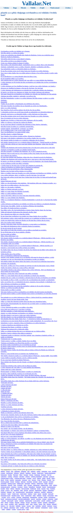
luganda (9, 492)
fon (53, 480)
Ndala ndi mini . (5, 391)
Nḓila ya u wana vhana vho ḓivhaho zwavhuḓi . (15, 191)
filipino (44, 480)
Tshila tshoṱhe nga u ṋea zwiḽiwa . (11, 254)
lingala (45, 490)
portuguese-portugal (11, 499)
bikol (20, 475)
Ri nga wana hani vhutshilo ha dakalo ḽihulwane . (15, 360)
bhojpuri (15, 475)
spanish (45, 502)
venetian (37, 507)
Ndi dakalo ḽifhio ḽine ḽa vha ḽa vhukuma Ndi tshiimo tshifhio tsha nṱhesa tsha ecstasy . (26, 433)
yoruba (14, 509)
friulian (17, 482)
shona (6, 502)
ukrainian (12, 507)
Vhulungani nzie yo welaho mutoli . (11, 339)
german (35, 482)
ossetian (18, 497)
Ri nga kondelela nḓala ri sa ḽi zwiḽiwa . (12, 78)
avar (49, 471)
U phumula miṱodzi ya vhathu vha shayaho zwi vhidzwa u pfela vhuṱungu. (23, 466)
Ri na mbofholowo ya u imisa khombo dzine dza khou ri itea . (19, 76)
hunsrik (10, 485)
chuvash (45, 476)
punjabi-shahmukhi (24, 499)
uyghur (22, 507)
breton (31, 475)
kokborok (33, 488)
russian (4, 500)
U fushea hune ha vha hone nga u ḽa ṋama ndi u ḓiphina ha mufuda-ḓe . (22, 165)
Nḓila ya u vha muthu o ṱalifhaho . (11, 187)
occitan (4, 497)
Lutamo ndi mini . (6, 388)
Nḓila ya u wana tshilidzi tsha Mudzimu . (13, 197)
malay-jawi (15, 494)
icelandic (20, 485)
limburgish (38, 490)
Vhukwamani (54, 8)
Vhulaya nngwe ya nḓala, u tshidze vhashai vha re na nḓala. (18, 341)
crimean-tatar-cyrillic (7, 478)
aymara (3, 473)
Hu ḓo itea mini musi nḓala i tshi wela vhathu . (15, 425)
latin (21, 490)
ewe (29, 480)
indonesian (36, 485)
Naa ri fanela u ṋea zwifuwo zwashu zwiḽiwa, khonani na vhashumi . (21, 136)
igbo (25, 485)
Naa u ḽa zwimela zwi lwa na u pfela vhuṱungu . (15, 118)
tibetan (49, 504)
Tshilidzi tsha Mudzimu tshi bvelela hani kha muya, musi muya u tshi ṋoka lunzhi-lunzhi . (27, 159)
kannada (38, 487)
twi (2, 507)
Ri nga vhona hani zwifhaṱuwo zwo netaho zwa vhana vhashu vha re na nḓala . (24, 216)
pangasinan (25, 497)
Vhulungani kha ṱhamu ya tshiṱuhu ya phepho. (14, 327)
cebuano (15, 476)
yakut (3, 509)
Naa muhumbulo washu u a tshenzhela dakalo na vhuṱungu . (18, 69)
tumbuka (38, 506)
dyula (6, 480)
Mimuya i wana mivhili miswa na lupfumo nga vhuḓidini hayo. (19, 353)
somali (40, 502)
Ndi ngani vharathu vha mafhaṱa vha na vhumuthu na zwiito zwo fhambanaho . (24, 106)
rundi (55, 499)
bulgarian (37, 475)
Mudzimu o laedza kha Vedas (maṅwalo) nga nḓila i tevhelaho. (19, 273)
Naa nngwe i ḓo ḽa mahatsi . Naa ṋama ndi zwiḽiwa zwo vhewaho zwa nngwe (23, 464)
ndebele (39, 495)
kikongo (17, 488)
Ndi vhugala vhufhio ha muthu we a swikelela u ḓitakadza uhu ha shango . (23, 140)
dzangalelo (4, 102)
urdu (17, 507)
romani (44, 499)
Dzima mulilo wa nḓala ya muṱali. (11, 290)
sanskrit (21, 500)
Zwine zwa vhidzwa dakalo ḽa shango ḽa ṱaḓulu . (15, 63)
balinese (16, 473)
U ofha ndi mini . (6, 390)
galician (23, 482)
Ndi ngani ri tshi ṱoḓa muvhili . (10, 447)
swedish (11, 504)
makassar (49, 492)
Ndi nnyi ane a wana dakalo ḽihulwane (12, 436)
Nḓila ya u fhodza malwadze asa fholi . (12, 189)
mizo (22, 495)
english (12, 480)
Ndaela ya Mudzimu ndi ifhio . (10, 400)
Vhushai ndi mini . (6, 395)
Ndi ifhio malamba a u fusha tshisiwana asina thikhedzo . (17, 311)
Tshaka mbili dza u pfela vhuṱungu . (11, 369)
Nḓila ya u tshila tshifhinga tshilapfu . (12, 193)
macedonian (29, 492)
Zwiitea (68, 8)
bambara (28, 473)
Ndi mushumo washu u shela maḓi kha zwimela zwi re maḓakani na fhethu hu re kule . (26, 218)
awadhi (54, 471)
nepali (44, 495)
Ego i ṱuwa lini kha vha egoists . (10, 421)
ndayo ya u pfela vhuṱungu (9, 108)
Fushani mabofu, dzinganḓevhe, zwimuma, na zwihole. (17, 128)
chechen (21, 476)
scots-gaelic (36, 500)
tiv (7, 506)
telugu (35, 504)
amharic (33, 471)
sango (16, 500)
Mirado (23, 8)
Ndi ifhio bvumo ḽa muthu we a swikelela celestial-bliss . (17, 126)
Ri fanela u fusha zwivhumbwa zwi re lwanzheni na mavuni (18, 344)
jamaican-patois (5, 487)
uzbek (27, 507)
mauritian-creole (5, 495)
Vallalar (6, 8)
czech (34, 478)
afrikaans (17, 471)
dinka (43, 478)
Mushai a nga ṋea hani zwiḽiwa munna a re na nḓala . (16, 171)
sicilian (11, 502)
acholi (8, 471)
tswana (29, 506)
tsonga (23, 506)
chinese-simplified (36, 476)
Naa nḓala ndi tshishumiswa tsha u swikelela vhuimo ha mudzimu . (20, 226)
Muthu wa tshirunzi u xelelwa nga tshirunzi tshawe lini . (17, 412)
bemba (10, 475)
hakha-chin (20, 483)
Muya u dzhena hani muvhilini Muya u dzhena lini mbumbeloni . (20, 422)
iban (14, 485)
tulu (33, 506)
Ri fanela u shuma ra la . (8, 348)
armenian (44, 471)
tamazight (21, 504)
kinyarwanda (25, 488)
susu (2, 504)
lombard (3, 492)
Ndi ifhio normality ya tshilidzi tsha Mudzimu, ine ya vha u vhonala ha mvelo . (24, 151)
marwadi (50, 494)
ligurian (31, 490)
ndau (34, 495)
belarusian (4, 475)
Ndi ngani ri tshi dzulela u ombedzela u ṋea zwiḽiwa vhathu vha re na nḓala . (23, 138)
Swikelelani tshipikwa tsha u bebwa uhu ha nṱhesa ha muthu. (19, 366)
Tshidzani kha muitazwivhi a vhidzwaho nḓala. (15, 329)
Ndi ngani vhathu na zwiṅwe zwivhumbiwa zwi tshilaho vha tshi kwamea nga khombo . (27, 292)
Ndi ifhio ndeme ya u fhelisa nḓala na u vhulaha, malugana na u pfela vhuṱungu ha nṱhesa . (28, 449)
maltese (30, 494)
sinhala (22, 502)
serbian (48, 500)
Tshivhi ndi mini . (6, 397)
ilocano (30, 485)
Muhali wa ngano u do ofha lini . (10, 426)
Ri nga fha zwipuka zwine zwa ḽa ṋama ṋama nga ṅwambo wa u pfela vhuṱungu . (25, 71)
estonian (24, 480)
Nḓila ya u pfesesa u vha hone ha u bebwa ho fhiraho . (17, 122)
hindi (45, 483)
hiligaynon (40, 483)
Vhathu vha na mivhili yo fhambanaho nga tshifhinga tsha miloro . (20, 104)
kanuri (44, 487)
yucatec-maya (21, 509)
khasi (7, 488)
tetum (40, 504)
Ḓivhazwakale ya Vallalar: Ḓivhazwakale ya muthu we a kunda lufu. (21, 371)
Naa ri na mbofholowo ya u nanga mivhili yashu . (15, 132)
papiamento (33, 497)
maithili (43, 492)
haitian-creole (12, 483)
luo (14, 492)
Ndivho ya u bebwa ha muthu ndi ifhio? (12, 288)
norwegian (50, 495)
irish (50, 485)
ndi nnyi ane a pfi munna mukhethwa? (12, 434)
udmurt (6, 507)
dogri (53, 478)
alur (28, 471)
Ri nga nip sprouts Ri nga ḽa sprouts (11, 228)
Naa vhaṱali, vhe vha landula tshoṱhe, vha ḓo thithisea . (17, 428)
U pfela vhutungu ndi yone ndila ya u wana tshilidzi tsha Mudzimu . (21, 367)
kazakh (3, 488)
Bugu (15, 8)
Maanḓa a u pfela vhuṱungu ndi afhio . (12, 402)
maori (39, 494)
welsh (55, 507)
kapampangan (51, 487)
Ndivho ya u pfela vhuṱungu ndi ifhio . (12, 405)
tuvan (55, 506)
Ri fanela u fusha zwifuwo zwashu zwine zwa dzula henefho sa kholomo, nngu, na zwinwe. (28, 346)
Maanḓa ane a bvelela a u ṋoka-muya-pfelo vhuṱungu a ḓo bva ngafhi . (22, 120)
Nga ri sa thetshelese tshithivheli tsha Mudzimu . (15, 255)
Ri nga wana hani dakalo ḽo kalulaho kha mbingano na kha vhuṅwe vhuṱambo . (24, 124)
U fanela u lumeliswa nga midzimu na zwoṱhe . (15, 325)
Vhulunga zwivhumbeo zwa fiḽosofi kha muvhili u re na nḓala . (19, 343)
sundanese (52, 502)
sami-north (10, 500)
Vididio (33, 8)
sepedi (43, 500)
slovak (28, 502)
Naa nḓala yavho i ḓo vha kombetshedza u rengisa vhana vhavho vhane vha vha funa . (26, 210)
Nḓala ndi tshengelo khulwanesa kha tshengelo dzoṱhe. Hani (19, 212)
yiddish (8, 509)
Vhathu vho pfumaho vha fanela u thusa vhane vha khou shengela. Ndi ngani (23, 375)
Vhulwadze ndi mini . (7, 382)
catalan (10, 476)
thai (44, 504)
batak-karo (40, 473)
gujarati (51, 482)
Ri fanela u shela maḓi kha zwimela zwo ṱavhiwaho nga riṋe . (19, 373)
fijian (38, 480)
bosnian (26, 475)
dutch (2, 480)
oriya (8, 497)
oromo (13, 497)
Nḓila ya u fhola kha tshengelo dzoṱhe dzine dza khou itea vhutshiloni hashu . (24, 301)
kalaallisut (32, 487)
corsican (51, 476)
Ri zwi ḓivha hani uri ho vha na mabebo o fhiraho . (16, 232)
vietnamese (44, 507)
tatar (31, 504)
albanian (23, 471)
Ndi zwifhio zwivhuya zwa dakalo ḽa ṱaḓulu (14, 61)
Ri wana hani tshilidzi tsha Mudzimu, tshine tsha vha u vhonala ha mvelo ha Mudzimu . (26, 157)
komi (38, 488)
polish (45, 497)
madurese (37, 492)
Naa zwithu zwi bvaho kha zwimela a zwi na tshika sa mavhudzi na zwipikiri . (24, 230)
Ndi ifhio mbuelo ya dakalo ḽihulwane (12, 134)
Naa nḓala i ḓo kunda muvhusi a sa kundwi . (14, 208)
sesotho (54, 500)
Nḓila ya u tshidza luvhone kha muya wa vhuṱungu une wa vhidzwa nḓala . (23, 331)
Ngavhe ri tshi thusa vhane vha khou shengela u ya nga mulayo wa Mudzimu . (24, 224)
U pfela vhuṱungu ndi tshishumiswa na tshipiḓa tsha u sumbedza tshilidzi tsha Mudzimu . (27, 90)
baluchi (22, 473)
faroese (34, 480)
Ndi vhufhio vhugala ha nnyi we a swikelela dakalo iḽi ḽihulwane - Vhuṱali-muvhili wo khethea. (29, 142)
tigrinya (3, 506)
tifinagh (54, 504)
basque (34, 473)
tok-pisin (12, 506)
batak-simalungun (50, 473)
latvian (26, 490)
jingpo (26, 487)
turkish (44, 506)
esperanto (18, 480)
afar (12, 471)
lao (12, 490)
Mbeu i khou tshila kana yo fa (9, 236)
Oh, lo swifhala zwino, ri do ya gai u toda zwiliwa (15, 130)
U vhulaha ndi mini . (7, 393)
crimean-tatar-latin (19, 478)
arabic (38, 471)
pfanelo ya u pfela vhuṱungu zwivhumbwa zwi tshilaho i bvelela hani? (21, 313)
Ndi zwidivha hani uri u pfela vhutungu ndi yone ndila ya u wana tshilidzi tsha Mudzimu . (27, 80)
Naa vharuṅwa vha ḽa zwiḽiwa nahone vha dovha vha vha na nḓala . (20, 110)
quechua (38, 499)
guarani (45, 482)
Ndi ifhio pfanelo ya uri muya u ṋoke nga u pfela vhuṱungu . (18, 315)
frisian (12, 482)
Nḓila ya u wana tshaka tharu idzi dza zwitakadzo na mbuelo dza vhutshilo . (23, 275)
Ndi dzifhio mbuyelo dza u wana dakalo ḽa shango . (16, 59)
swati (6, 504)
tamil (27, 504)
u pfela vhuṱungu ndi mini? (9, 385)
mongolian (28, 495)
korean (43, 488)
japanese (13, 487)
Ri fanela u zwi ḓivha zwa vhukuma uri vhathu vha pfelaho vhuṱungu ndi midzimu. (25, 92)
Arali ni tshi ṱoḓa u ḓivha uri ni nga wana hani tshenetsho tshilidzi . (21, 195)
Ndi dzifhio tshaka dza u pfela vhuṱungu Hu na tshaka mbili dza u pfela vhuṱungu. (25, 381)
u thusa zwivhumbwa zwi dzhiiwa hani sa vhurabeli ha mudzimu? (20, 167)
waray (51, 507)
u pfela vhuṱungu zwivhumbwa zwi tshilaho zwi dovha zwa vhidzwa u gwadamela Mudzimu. (28, 204)
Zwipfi (42, 8)
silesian (17, 502)
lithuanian (51, 490)
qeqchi (33, 499)
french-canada (5, 482)
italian (55, 485)
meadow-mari (16, 495)
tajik (16, 504)
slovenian (34, 502)
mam (35, 494)
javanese (20, 487)
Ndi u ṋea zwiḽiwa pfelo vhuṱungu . (11, 222)
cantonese (3, 476)
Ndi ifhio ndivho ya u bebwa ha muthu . (12, 53)
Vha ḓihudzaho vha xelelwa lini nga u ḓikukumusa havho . (18, 419)
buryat (49, 475)
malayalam (23, 494)
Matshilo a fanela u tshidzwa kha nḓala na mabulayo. (16, 333)
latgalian (16, 490)
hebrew (33, 483)
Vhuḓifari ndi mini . (7, 407)
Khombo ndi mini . (6, 386)
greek (40, 482)
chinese (27, 476)
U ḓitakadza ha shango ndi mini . (10, 411)
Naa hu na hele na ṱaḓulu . (8, 234)
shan (2, 502)
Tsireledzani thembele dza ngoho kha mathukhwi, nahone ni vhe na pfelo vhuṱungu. (25, 286)
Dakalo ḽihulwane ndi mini (8, 181)
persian (40, 497)
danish (39, 478)
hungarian (4, 485)
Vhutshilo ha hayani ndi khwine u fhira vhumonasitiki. (17, 169)
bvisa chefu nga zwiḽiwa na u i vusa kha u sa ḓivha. (16, 309)
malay (9, 494)
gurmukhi (3, 483)
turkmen (49, 506)
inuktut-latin (44, 485)
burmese (43, 475)
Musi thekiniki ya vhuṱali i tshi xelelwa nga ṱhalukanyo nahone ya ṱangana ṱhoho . (25, 430)
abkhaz (3, 471)
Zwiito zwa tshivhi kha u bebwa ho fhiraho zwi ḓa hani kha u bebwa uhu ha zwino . (25, 220)
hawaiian (27, 483)
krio (48, 488)
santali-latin (28, 500)
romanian (50, 499)
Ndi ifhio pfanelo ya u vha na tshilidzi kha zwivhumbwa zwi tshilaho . (21, 317)
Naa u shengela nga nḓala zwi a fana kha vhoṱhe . (15, 214)
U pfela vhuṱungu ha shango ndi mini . (12, 409)
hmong (51, 483)
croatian (29, 478)
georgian (29, 482)
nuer (56, 495)
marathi (44, 494)
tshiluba (18, 506)
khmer (12, 488)
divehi (48, 478)
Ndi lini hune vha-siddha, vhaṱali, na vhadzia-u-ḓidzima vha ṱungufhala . (22, 206)
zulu (27, 509)
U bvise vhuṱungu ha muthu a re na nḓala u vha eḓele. (17, 307)
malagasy (3, 494)
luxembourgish (20, 492)
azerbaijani (9, 473)
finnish (49, 480)
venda (32, 507)
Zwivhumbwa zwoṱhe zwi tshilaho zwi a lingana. (15, 51)
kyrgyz (8, 490)
